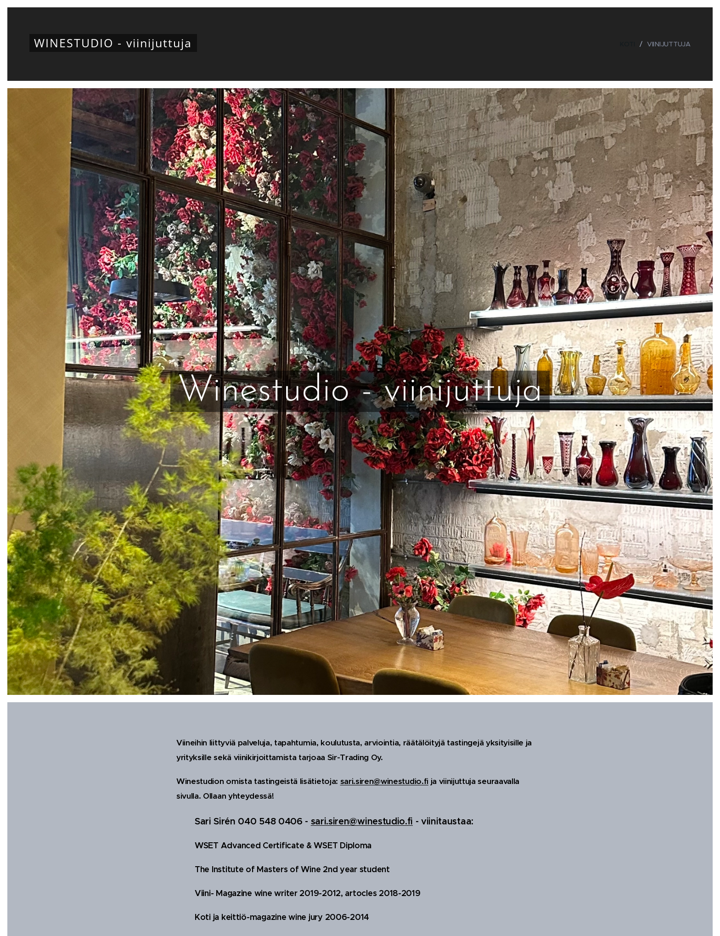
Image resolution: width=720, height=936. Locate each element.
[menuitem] (629, 44)
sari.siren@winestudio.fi (384, 781)
